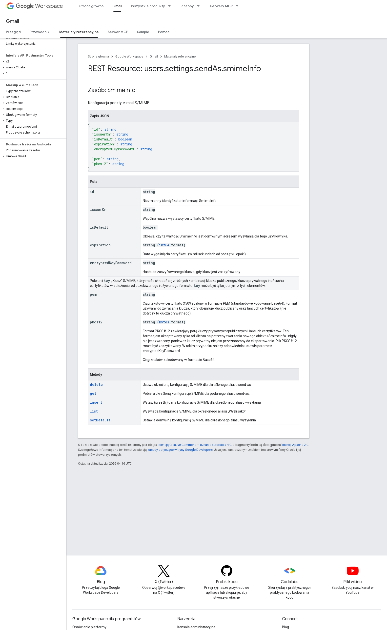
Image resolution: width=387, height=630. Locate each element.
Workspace (39, 6)
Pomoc (163, 32)
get (93, 393)
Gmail (12, 21)
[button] (32, 38)
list (94, 411)
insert (96, 402)
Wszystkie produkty (148, 6)
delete (96, 384)
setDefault (100, 420)
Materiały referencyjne (180, 56)
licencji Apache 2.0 (295, 445)
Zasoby (187, 6)
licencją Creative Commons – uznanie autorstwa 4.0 (194, 445)
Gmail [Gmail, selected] (117, 6)
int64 (164, 245)
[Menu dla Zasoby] (200, 6)
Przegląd (13, 32)
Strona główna (91, 6)
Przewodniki (40, 32)
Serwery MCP (221, 6)
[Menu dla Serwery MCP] (238, 6)
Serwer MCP (118, 32)
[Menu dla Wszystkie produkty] (171, 6)
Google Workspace (129, 56)
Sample (143, 32)
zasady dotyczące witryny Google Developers (180, 450)
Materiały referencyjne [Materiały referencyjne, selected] (79, 32)
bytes (164, 322)
